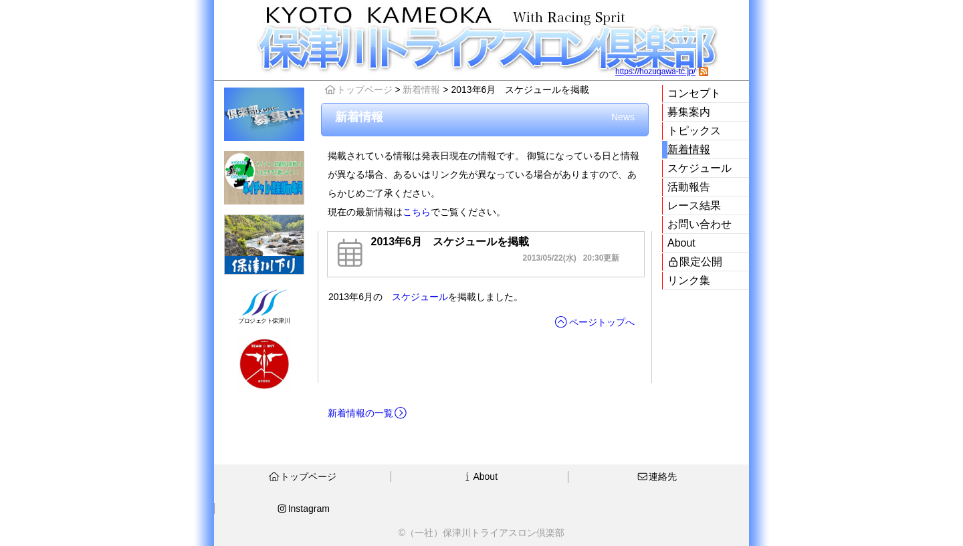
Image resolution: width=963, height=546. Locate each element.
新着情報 (688, 149)
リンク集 (688, 280)
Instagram (303, 508)
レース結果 (694, 205)
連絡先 (657, 476)
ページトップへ (595, 322)
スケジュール (699, 168)
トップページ (358, 89)
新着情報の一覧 (368, 413)
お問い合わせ (699, 224)
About (681, 243)
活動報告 (688, 186)
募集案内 (688, 112)
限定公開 (694, 261)
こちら (417, 212)
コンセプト (694, 93)
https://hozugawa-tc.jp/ (655, 71)
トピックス (694, 130)
